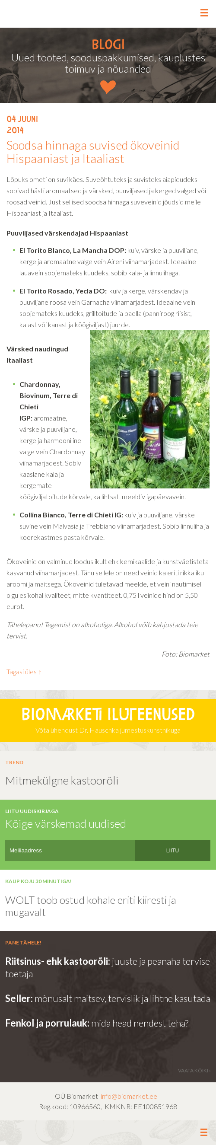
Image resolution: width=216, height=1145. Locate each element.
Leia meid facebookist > (108, 1133)
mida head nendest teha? (138, 1023)
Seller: (20, 998)
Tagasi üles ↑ (23, 671)
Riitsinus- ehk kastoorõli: (58, 961)
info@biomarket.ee (129, 1096)
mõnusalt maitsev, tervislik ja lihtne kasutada (122, 998)
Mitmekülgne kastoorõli (62, 780)
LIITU (172, 851)
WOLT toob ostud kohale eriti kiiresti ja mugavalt (90, 906)
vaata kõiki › (194, 1070)
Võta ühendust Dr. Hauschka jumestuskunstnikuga (108, 719)
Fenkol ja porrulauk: (47, 1023)
